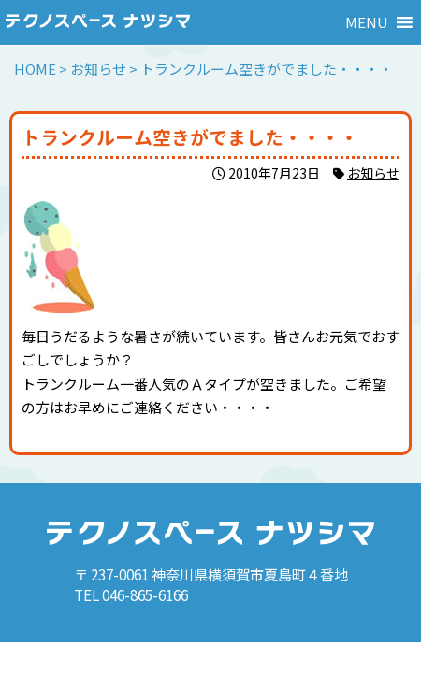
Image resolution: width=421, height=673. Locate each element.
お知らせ (373, 173)
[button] (366, 22)
